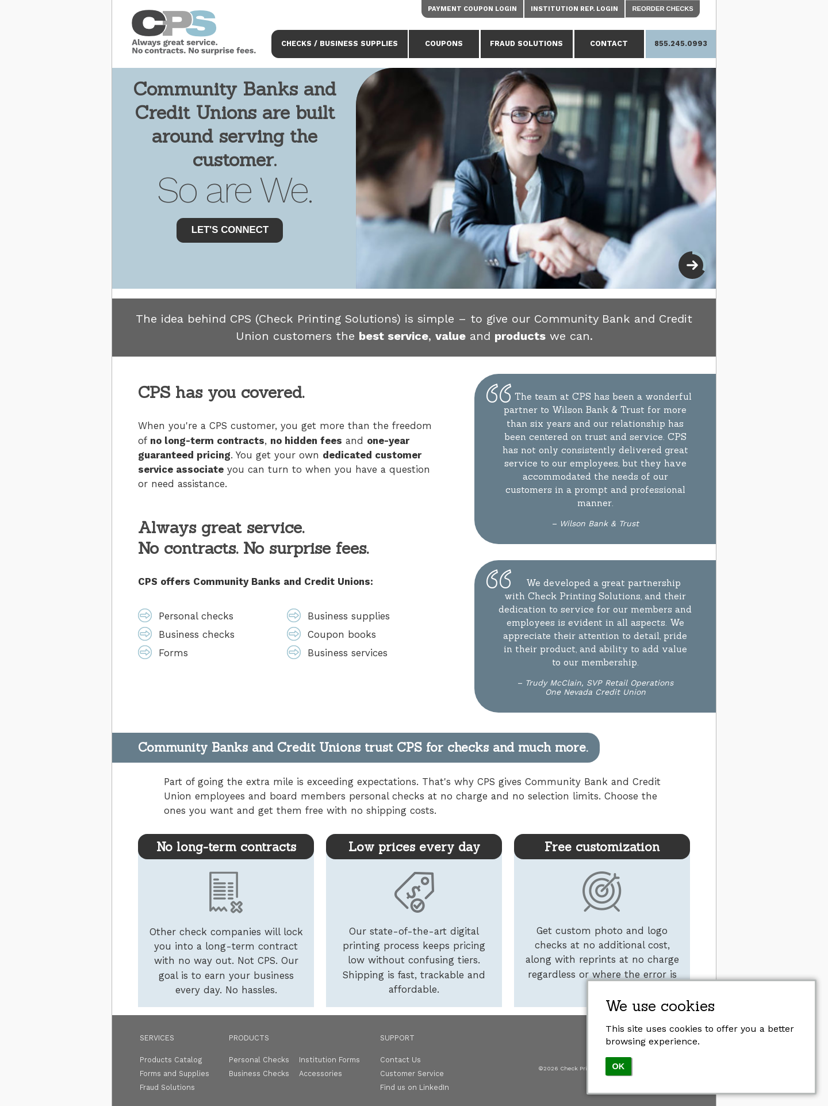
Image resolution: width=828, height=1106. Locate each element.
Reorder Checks (662, 8)
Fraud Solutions (526, 43)
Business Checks (259, 1073)
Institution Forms (329, 1059)
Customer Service (412, 1073)
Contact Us (400, 1059)
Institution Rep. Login (574, 9)
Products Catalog (171, 1059)
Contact (609, 43)
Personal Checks (259, 1059)
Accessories (320, 1073)
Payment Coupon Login (472, 9)
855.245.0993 (680, 43)
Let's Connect (230, 229)
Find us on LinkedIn (414, 1087)
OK (618, 1066)
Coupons (444, 43)
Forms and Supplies (174, 1073)
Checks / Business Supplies (339, 43)
